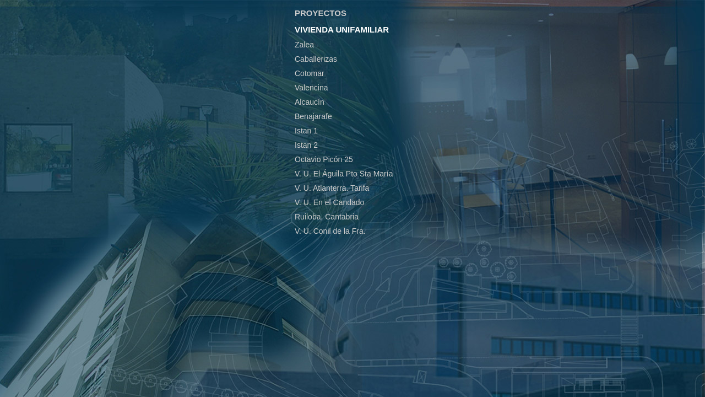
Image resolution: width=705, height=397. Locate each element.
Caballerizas (316, 59)
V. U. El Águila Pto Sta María (344, 173)
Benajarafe (313, 116)
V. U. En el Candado (329, 202)
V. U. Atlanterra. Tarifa (332, 188)
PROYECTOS (320, 13)
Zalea (304, 44)
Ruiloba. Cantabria (327, 216)
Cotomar (309, 73)
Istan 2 (306, 145)
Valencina (311, 87)
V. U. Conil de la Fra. (330, 231)
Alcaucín (309, 102)
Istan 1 (306, 130)
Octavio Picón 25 (324, 159)
